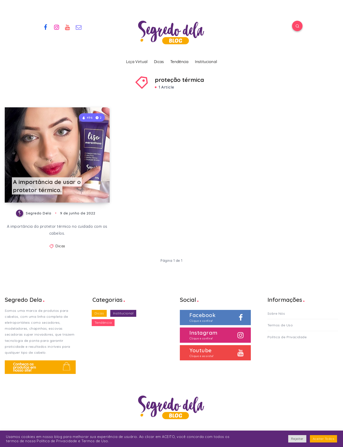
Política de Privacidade (287, 337)
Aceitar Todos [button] (323, 439)
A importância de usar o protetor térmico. (47, 186)
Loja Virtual (137, 61)
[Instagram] (56, 26)
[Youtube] (67, 26)
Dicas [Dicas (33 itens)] (99, 313)
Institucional (206, 61)
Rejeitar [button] (297, 439)
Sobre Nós (276, 313)
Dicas (159, 61)
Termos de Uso (280, 325)
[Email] (78, 26)
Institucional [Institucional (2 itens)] (123, 313)
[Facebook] (45, 26)
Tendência (179, 61)
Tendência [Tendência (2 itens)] (103, 322)
